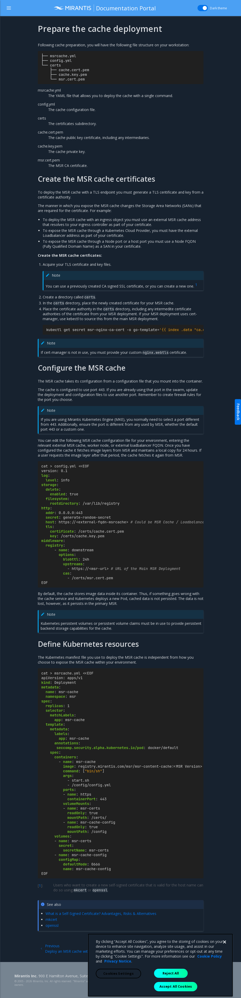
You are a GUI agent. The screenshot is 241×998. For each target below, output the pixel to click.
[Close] (224, 978)
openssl (52, 925)
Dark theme (218, 8)
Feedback (238, 411)
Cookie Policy (209, 991)
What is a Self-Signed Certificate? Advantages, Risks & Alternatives (101, 913)
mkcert (51, 919)
